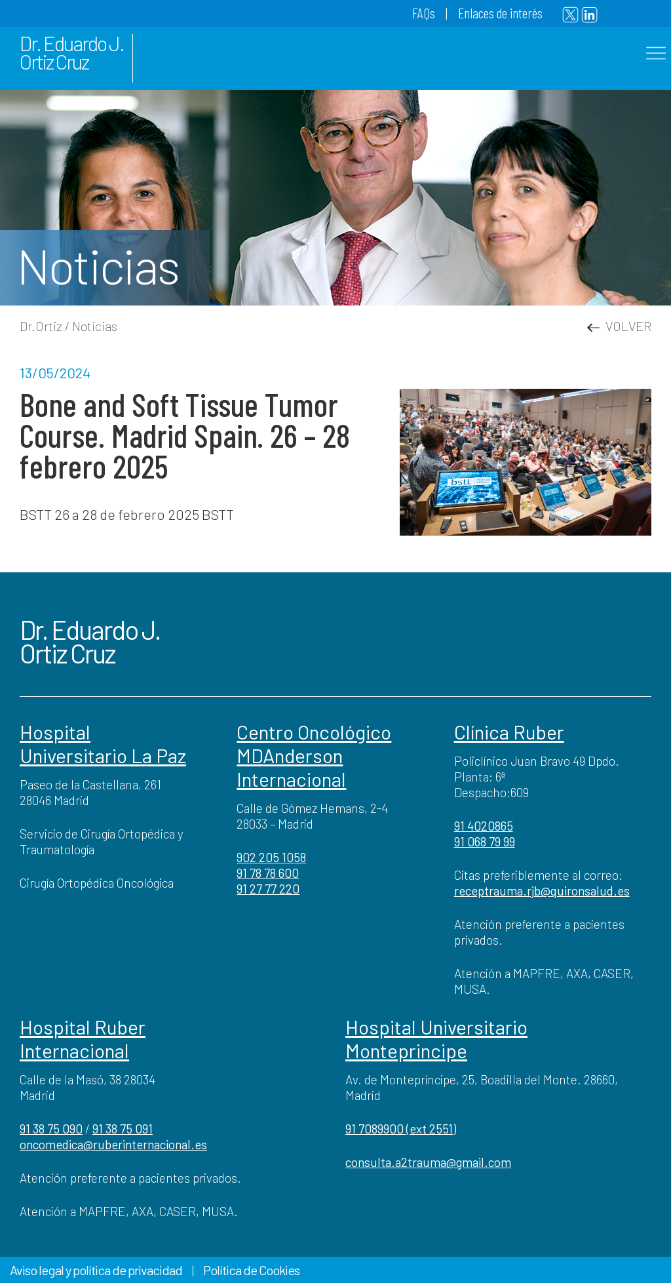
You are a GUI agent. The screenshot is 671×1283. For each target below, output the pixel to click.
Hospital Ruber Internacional (82, 1038)
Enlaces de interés (500, 12)
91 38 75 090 (51, 1128)
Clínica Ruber (509, 731)
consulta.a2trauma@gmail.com (428, 1162)
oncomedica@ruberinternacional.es (113, 1144)
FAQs (423, 12)
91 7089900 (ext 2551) (400, 1128)
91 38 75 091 (122, 1128)
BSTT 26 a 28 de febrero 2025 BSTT (127, 514)
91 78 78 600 (268, 872)
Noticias (94, 326)
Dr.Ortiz (41, 326)
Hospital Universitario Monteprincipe (436, 1038)
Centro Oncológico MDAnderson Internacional (314, 755)
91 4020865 (483, 825)
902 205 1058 (271, 857)
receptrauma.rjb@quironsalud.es (542, 890)
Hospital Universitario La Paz (103, 743)
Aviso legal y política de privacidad (96, 1270)
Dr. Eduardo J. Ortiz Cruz (72, 52)
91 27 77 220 (268, 888)
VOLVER (618, 326)
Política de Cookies (251, 1270)
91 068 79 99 (484, 841)
